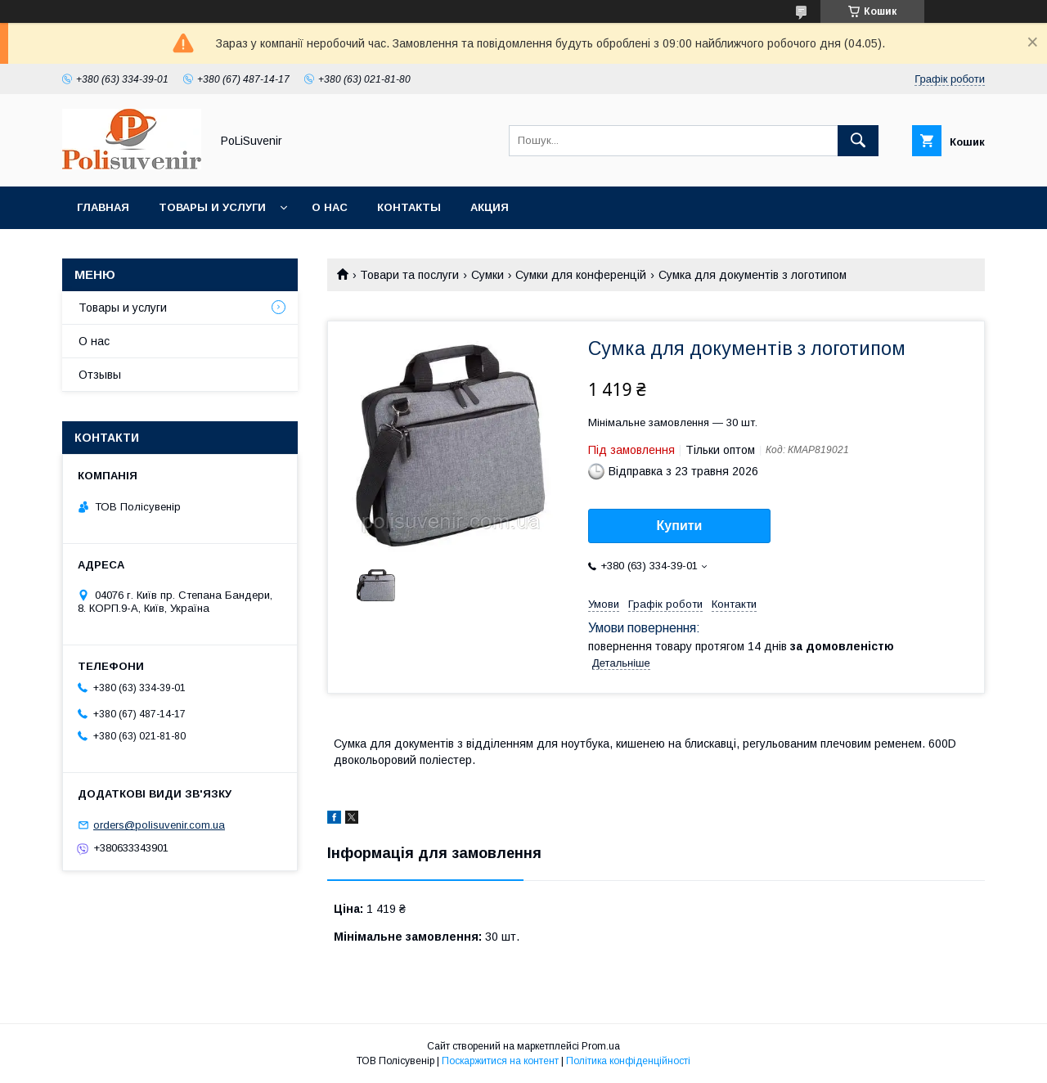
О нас (330, 207)
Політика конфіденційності (628, 1061)
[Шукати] (858, 140)
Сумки (487, 274)
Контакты (409, 207)
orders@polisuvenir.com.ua (159, 825)
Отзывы (100, 374)
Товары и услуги (212, 207)
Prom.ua (601, 1046)
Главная (103, 207)
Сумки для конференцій (580, 274)
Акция (489, 207)
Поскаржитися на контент (500, 1061)
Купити (680, 526)
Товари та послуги (409, 274)
